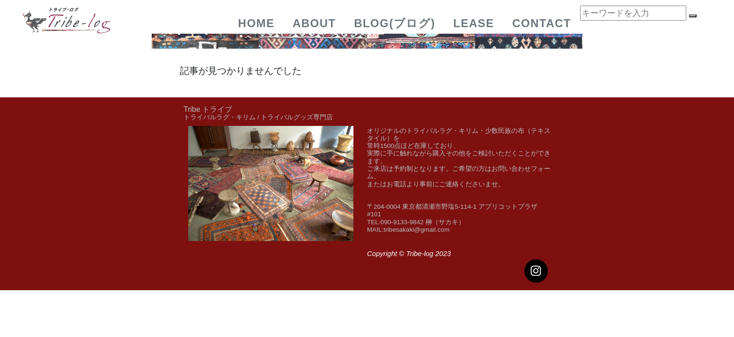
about (314, 23)
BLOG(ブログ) (394, 23)
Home (256, 23)
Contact (541, 23)
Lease (473, 23)
